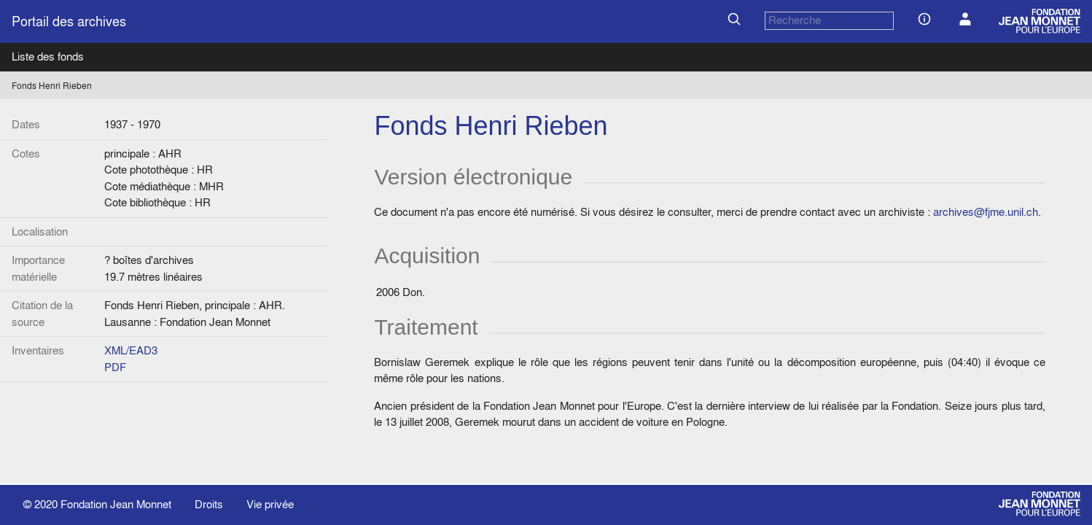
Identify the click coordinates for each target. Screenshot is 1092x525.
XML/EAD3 (130, 350)
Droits (209, 504)
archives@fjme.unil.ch (985, 211)
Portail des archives (69, 21)
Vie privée (270, 504)
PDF (115, 367)
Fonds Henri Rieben (52, 85)
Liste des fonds (48, 56)
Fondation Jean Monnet (116, 504)
